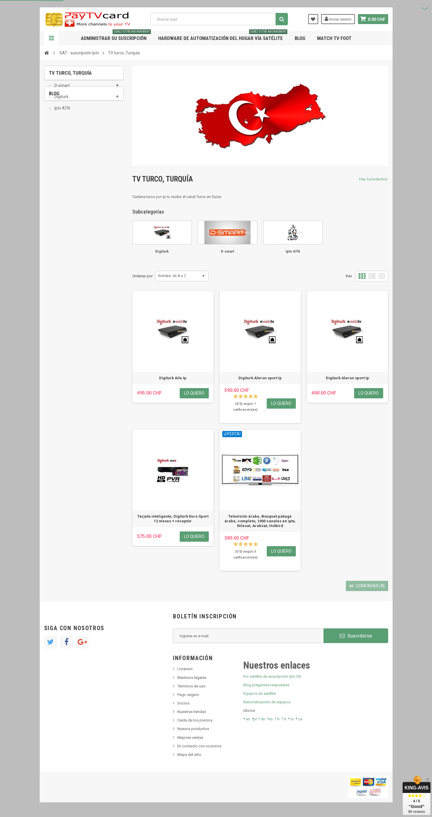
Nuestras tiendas (191, 711)
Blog (300, 38)
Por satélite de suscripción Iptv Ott (272, 676)
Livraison (185, 669)
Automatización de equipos (267, 702)
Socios (183, 703)
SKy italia (60, 169)
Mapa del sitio (189, 754)
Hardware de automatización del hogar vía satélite (222, 36)
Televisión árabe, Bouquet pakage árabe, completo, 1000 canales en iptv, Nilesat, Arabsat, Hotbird (260, 521)
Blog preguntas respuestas (266, 685)
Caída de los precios (194, 720)
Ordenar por (142, 276)
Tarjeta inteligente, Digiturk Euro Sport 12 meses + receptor (173, 518)
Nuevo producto (66, 160)
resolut (58, 195)
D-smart (62, 90)
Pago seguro (188, 694)
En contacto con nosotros (199, 746)
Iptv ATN (62, 112)
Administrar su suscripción (116, 36)
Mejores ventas (190, 737)
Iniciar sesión (338, 18)
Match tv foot (334, 38)
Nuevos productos (193, 729)
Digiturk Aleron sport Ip (260, 378)
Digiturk (61, 101)
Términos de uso (191, 686)
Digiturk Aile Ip (172, 378)
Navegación (51, 38)
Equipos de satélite (259, 693)
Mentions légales (191, 677)
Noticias (60, 151)
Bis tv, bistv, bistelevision (73, 178)
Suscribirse (356, 636)
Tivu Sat (59, 186)
